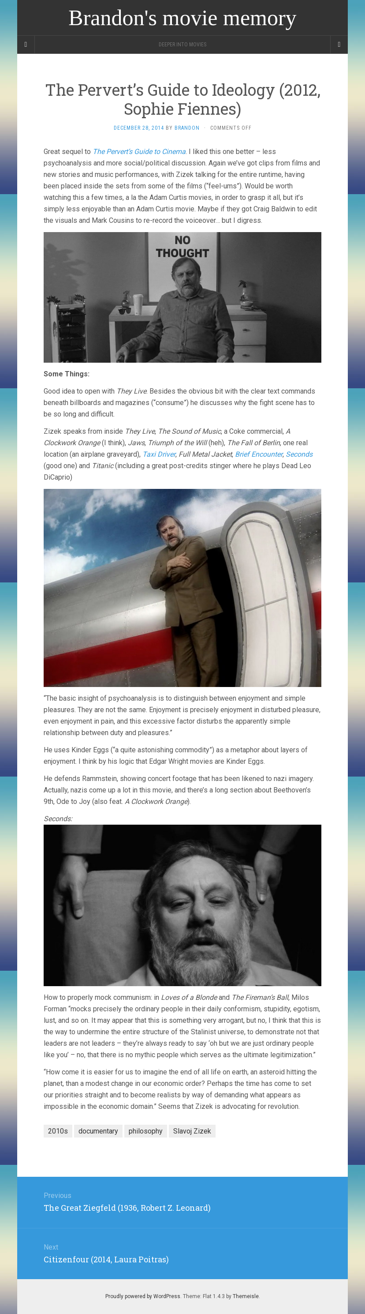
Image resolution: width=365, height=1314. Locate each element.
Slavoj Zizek (192, 1131)
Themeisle (246, 1296)
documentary (98, 1131)
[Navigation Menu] (339, 44)
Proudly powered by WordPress (142, 1296)
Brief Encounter (259, 454)
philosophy (146, 1131)
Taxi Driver (158, 454)
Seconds (299, 454)
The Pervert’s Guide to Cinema (139, 151)
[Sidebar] (26, 44)
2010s (58, 1131)
